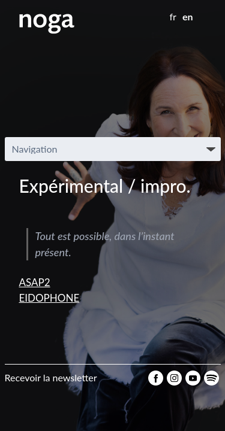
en (187, 16)
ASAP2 (34, 282)
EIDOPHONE (49, 298)
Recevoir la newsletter (51, 377)
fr (173, 16)
